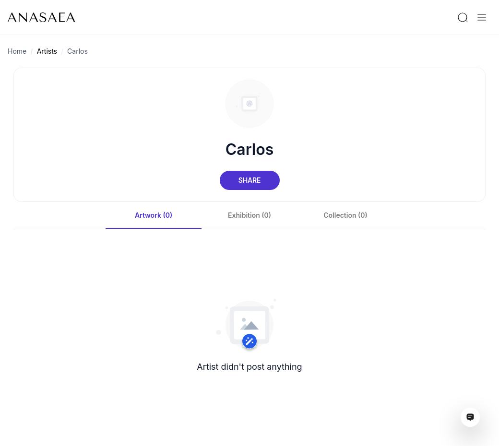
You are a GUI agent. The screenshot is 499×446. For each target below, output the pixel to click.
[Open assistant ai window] (470, 417)
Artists (47, 51)
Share (249, 180)
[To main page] (41, 17)
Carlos (77, 51)
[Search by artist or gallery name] (462, 17)
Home (17, 51)
